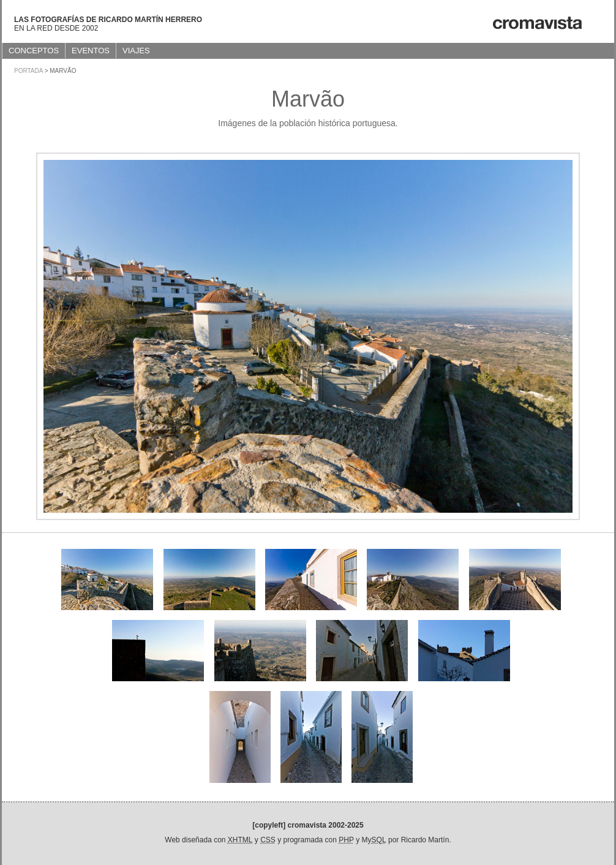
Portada (28, 70)
